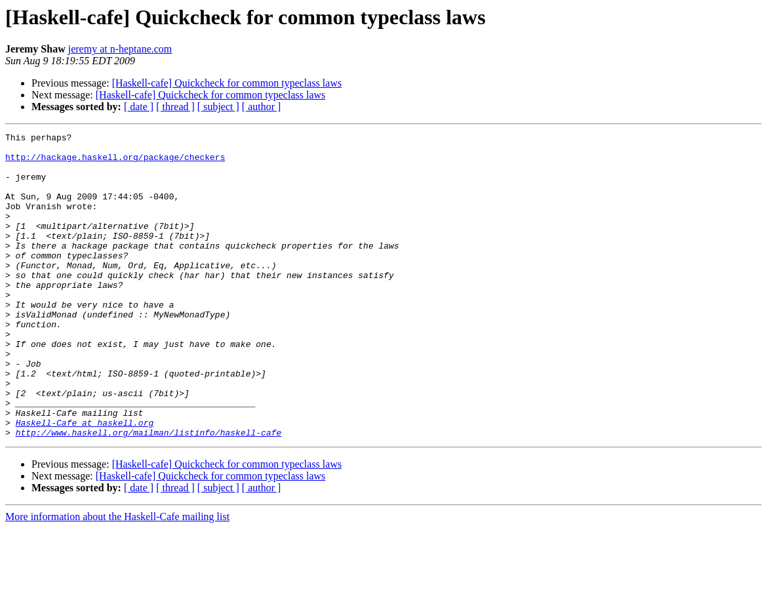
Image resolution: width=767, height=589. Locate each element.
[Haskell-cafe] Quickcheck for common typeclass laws (227, 83)
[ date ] (138, 106)
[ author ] (261, 106)
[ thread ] (175, 106)
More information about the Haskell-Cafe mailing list (117, 577)
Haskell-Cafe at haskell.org (85, 481)
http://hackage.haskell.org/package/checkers (115, 163)
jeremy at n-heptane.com (120, 48)
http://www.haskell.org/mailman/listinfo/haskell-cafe (149, 493)
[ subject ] (218, 106)
